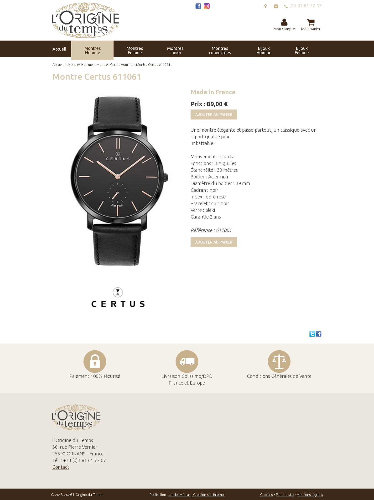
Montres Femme (115, 48)
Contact (309, 49)
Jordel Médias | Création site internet (197, 495)
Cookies (266, 495)
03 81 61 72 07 (303, 5)
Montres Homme (89, 48)
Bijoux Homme (200, 48)
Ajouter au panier (213, 114)
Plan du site (285, 495)
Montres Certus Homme (114, 65)
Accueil (63, 49)
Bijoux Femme (225, 48)
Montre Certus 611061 (153, 65)
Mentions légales (310, 495)
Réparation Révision (281, 48)
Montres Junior (142, 48)
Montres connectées (171, 48)
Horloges (251, 49)
